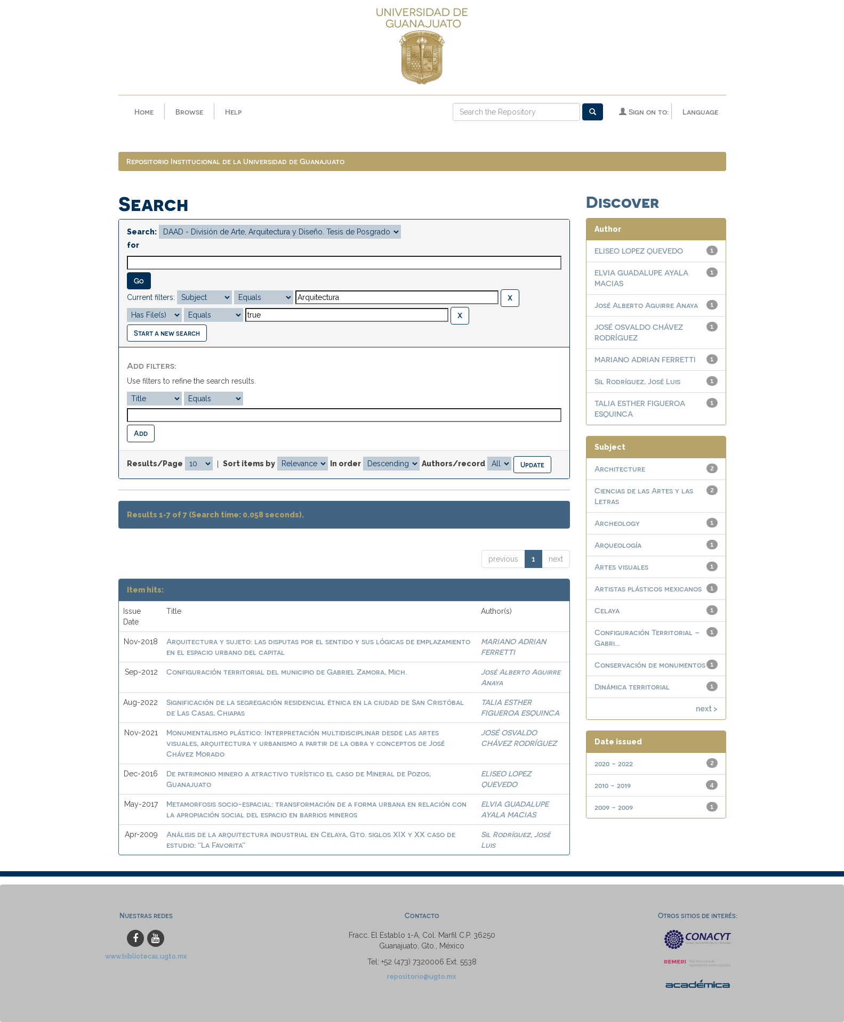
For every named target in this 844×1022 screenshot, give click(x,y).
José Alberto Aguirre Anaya (646, 305)
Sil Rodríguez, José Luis (637, 381)
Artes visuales (621, 566)
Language (700, 111)
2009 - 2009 (613, 807)
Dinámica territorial (632, 686)
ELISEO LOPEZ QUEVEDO (638, 250)
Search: (142, 232)
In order (345, 463)
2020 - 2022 (613, 763)
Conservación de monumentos (649, 664)
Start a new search (167, 333)
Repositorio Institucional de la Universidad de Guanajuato (235, 161)
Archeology (617, 523)
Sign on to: (644, 111)
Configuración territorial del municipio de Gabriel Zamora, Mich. (286, 671)
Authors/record (453, 463)
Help (233, 111)
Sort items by (249, 463)
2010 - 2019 (612, 785)
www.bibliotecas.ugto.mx (146, 956)
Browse (189, 111)
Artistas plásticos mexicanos (648, 588)
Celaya (607, 610)
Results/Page (155, 463)
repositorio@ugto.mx (421, 976)
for (133, 245)
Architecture (619, 468)
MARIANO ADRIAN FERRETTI (645, 359)
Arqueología (617, 544)
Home (144, 111)
